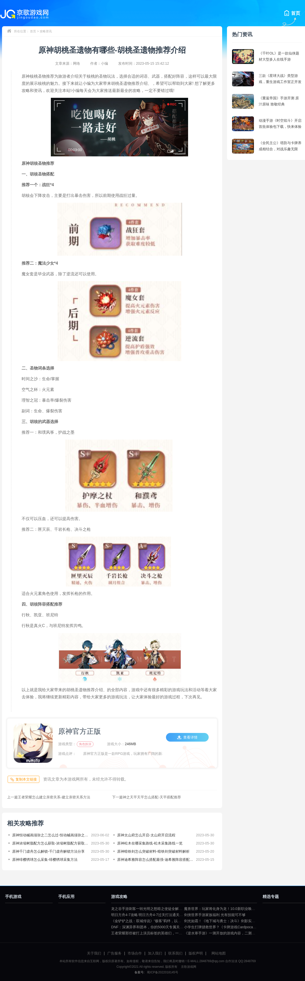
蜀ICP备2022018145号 (162, 972)
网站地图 (218, 953)
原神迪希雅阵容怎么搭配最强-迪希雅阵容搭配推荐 (155, 859)
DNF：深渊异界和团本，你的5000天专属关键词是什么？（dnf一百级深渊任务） (174, 927)
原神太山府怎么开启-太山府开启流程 (146, 835)
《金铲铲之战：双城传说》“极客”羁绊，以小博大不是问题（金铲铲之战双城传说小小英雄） (183, 921)
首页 (33, 31)
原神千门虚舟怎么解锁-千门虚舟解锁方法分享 (48, 851)
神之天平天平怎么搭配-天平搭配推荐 (146, 797)
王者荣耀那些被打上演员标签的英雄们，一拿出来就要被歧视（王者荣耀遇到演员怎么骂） (182, 933)
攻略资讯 (46, 31)
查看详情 (187, 737)
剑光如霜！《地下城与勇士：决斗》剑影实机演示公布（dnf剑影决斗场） (241, 921)
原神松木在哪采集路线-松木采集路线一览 (149, 843)
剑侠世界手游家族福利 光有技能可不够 (215, 915)
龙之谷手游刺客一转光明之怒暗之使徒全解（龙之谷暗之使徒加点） (164, 909)
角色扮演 (85, 744)
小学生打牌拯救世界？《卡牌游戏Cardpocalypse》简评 (228, 927)
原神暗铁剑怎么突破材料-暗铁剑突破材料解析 (153, 851)
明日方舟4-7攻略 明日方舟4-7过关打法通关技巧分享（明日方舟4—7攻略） (170, 915)
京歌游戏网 (188, 967)
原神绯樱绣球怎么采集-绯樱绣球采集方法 (45, 859)
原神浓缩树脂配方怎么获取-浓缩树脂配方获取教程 (50, 843)
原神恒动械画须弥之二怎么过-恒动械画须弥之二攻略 (50, 835)
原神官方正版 (79, 731)
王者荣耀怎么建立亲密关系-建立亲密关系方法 (48, 797)
